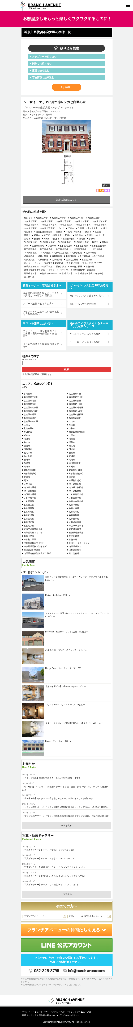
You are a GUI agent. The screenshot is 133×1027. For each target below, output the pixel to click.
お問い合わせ (58, 1012)
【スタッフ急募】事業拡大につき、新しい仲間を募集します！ (51, 778)
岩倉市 (59, 232)
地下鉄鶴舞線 (30, 249)
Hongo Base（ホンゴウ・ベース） (61, 668)
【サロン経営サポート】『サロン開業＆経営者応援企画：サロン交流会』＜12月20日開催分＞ (66, 816)
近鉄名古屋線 (72, 259)
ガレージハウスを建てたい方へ (87, 296)
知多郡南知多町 (81, 242)
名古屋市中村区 (59, 218)
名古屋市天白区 (49, 225)
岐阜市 (95, 242)
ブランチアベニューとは (35, 916)
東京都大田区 (76, 266)
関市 (26, 246)
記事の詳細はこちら (66, 199)
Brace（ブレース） (54, 741)
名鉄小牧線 (43, 256)
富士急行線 (29, 277)
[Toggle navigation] (128, 5)
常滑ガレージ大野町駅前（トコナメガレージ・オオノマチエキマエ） (77, 577)
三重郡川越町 (38, 246)
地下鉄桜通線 (46, 249)
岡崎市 (47, 239)
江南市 (71, 228)
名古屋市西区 (30, 221)
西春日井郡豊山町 (44, 232)
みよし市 (100, 235)
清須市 (88, 232)
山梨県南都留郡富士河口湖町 (89, 273)
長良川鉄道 (61, 266)
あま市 (98, 232)
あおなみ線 (87, 259)
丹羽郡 (81, 228)
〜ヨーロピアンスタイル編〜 (85, 342)
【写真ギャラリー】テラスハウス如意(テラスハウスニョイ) (50, 884)
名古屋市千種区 (63, 221)
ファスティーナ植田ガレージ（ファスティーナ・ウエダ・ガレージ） (77, 613)
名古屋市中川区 (77, 218)
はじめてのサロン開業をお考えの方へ (41, 345)
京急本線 (90, 266)
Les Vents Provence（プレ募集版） (61, 632)
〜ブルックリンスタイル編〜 (85, 334)
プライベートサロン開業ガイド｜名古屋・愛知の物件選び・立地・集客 (41, 333)
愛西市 (37, 235)
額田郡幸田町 (69, 239)
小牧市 (104, 228)
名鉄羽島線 (47, 266)
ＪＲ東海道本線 (79, 249)
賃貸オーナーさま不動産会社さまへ (85, 916)
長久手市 (79, 235)
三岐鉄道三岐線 (31, 266)
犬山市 (61, 228)
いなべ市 (52, 246)
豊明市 (90, 235)
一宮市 (69, 232)
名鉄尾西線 (29, 256)
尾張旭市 (57, 235)
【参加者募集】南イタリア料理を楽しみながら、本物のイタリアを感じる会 (57, 798)
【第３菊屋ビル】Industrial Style (60, 686)
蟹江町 (47, 235)
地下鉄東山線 (65, 246)
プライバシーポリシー (69, 1015)
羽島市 (105, 242)
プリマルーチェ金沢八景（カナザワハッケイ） (48, 107)
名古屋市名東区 (81, 221)
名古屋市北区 (94, 218)
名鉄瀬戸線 (57, 259)
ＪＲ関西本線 (30, 252)
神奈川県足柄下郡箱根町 (84, 270)
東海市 (82, 239)
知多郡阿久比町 (47, 242)
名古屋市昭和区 (31, 225)
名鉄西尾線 (98, 256)
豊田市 (37, 239)
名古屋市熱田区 (83, 225)
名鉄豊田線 (43, 259)
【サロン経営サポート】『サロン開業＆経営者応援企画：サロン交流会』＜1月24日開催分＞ (65, 807)
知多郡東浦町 (30, 242)
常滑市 (92, 239)
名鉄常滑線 (57, 256)
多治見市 (28, 218)
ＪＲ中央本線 (96, 249)
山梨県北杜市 (66, 273)
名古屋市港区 (100, 225)
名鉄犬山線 (77, 252)
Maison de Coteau (53, 595)
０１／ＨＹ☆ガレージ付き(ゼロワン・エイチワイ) (68, 723)
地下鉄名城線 (81, 246)
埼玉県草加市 (30, 273)
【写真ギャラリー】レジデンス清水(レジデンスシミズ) (48, 850)
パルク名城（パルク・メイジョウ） (62, 650)
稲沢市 (78, 232)
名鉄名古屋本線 (61, 252)
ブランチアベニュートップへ (35, 1012)
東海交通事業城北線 (53, 263)
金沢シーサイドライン (58, 270)
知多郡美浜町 (64, 242)
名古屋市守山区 (47, 228)
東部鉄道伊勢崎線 (48, 273)
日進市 (68, 235)
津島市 (27, 235)
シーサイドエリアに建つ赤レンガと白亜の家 (54, 102)
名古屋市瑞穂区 (99, 221)
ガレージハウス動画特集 (83, 304)
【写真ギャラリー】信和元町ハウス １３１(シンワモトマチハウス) (53, 876)
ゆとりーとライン (32, 263)
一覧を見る (66, 825)
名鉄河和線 (71, 256)
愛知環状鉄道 (72, 263)
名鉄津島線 (91, 252)
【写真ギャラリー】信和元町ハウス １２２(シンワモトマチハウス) (53, 867)
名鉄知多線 (85, 256)
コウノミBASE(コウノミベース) (60, 704)
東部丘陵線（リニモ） (92, 263)
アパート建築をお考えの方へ (38, 303)
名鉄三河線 (29, 259)
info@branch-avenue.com (86, 971)
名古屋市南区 (30, 228)
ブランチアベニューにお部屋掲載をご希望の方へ (41, 312)
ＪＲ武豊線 (45, 252)
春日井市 (28, 232)
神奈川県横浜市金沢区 (34, 270)
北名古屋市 (92, 228)
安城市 (27, 239)
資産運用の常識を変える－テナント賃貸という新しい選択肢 (41, 294)
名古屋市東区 (46, 221)
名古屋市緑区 (66, 225)
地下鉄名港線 (62, 249)
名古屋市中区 (42, 218)
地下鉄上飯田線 (98, 246)
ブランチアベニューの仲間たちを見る (66, 929)
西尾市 (56, 239)
